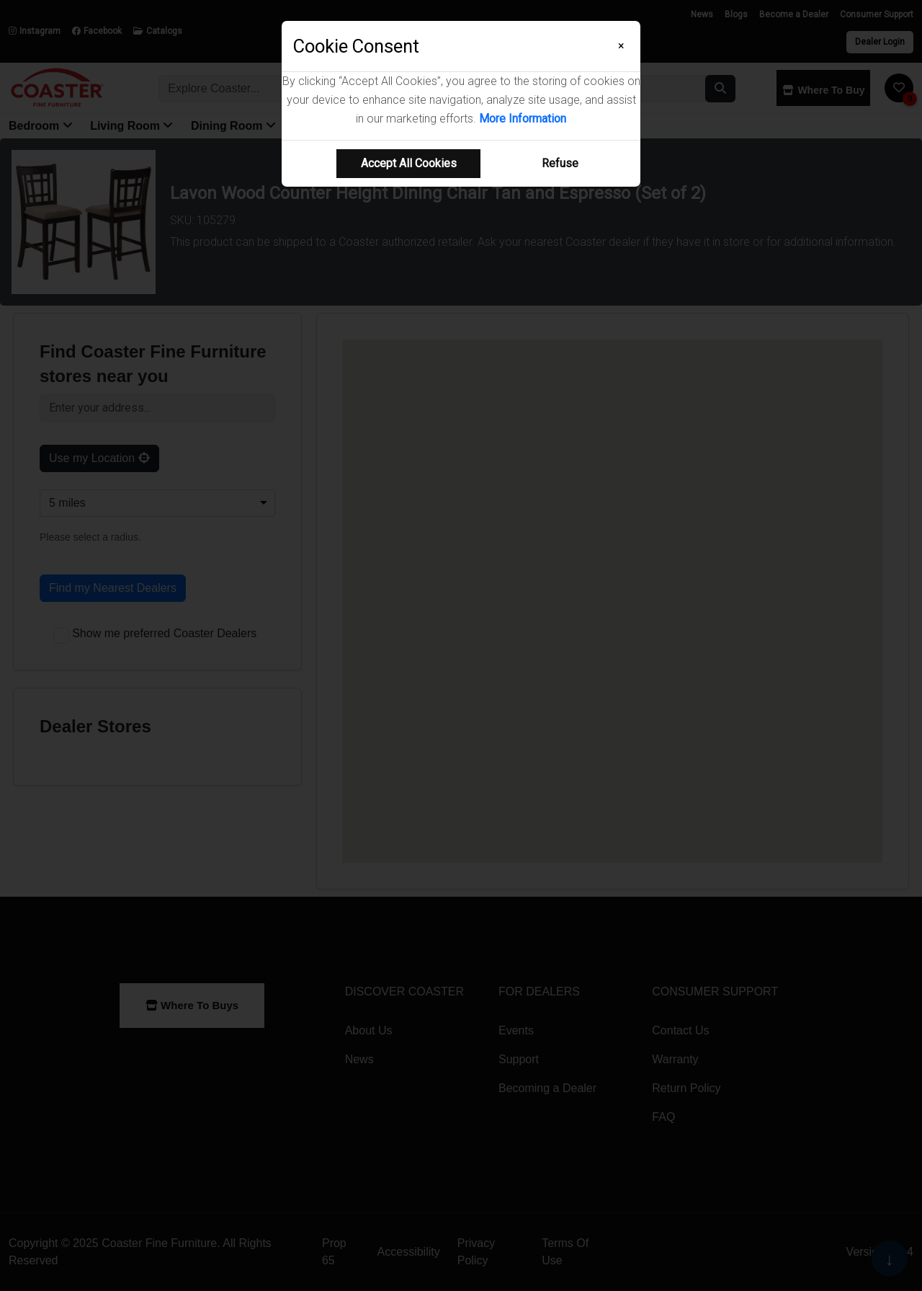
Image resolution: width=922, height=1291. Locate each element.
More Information (522, 118)
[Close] (621, 46)
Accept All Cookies (409, 163)
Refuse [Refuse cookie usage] (560, 163)
